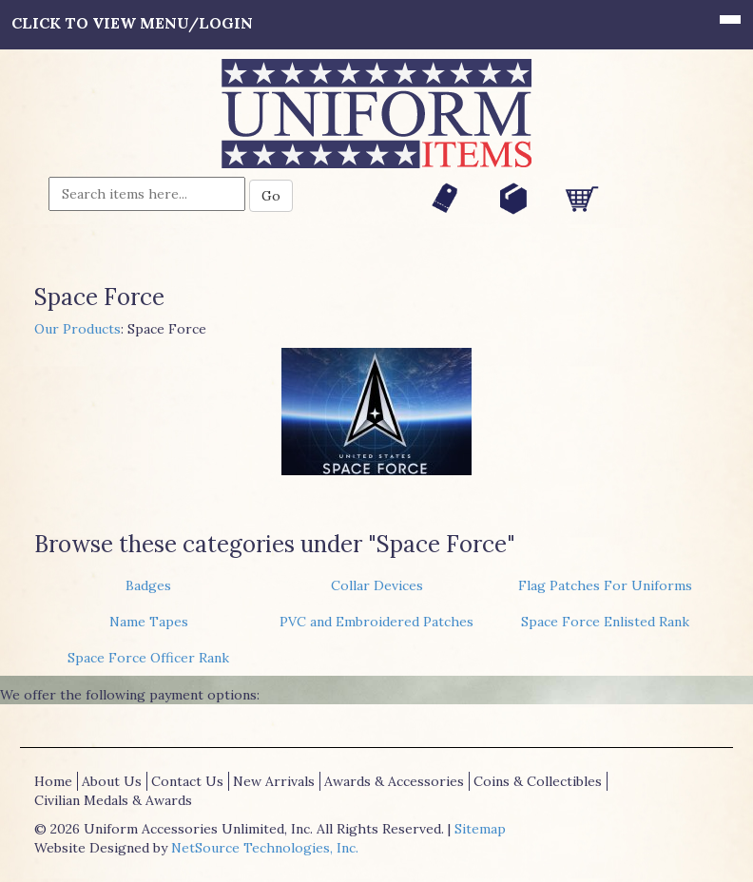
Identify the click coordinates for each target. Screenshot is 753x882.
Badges (148, 585)
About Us (112, 781)
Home (53, 781)
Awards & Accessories (394, 781)
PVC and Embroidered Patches (376, 621)
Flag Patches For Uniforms (605, 585)
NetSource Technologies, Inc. (264, 847)
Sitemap (480, 828)
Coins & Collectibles (537, 781)
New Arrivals (274, 781)
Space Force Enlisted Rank (605, 621)
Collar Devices (377, 585)
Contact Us (187, 781)
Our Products (77, 328)
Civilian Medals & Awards (113, 800)
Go (270, 195)
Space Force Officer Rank (148, 657)
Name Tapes (148, 621)
